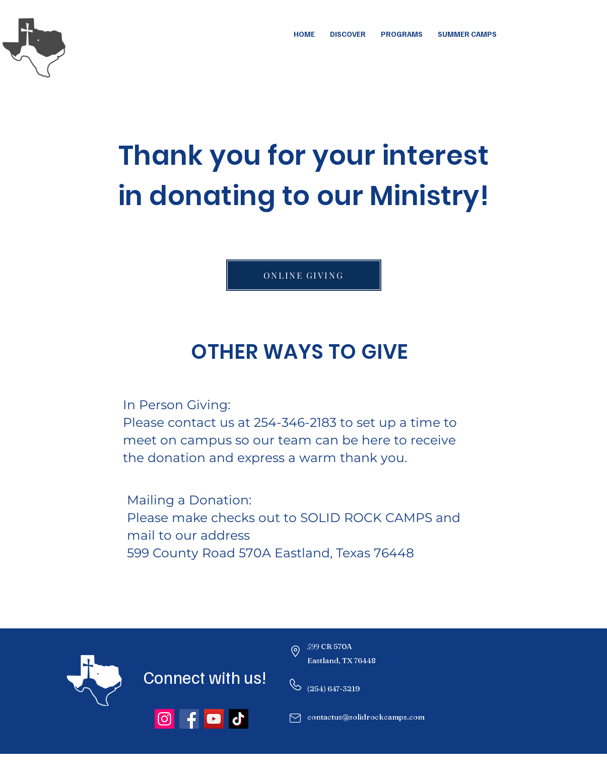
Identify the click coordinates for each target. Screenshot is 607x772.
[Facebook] (189, 719)
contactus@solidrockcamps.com (366, 717)
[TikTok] (238, 719)
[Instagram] (164, 719)
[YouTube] (214, 719)
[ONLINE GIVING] (304, 275)
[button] (467, 33)
